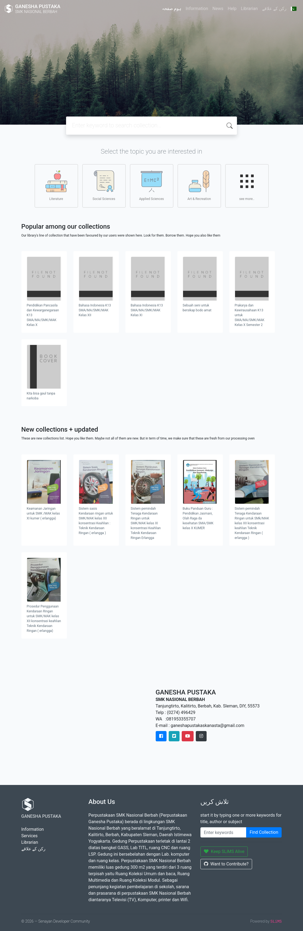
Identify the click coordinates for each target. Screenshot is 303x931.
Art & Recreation (199, 185)
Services (29, 835)
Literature (56, 185)
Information (196, 8)
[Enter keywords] (223, 832)
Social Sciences (104, 185)
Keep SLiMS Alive (224, 851)
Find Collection (264, 832)
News (218, 8)
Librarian (249, 8)
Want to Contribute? (226, 864)
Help (232, 8)
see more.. (247, 185)
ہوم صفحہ (171, 8)
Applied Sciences (151, 185)
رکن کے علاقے (274, 8)
